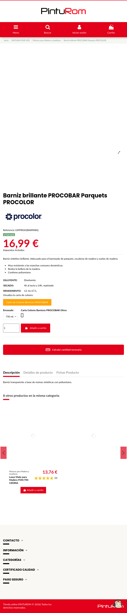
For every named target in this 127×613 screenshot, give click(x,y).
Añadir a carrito (35, 327)
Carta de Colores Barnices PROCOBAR (27, 302)
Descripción (11, 372)
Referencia (8, 230)
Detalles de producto (38, 372)
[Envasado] (10, 316)
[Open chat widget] (118, 604)
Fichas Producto (67, 372)
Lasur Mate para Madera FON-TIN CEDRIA (18, 479)
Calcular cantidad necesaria (63, 349)
